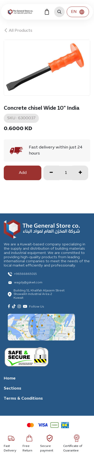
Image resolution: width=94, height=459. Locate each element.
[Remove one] (51, 173)
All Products (18, 30)
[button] (59, 12)
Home (10, 378)
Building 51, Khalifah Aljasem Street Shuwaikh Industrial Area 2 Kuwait (39, 294)
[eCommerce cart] (47, 12)
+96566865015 (25, 274)
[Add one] (80, 173)
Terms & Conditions (23, 398)
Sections (12, 388)
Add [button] (23, 172)
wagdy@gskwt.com (28, 282)
